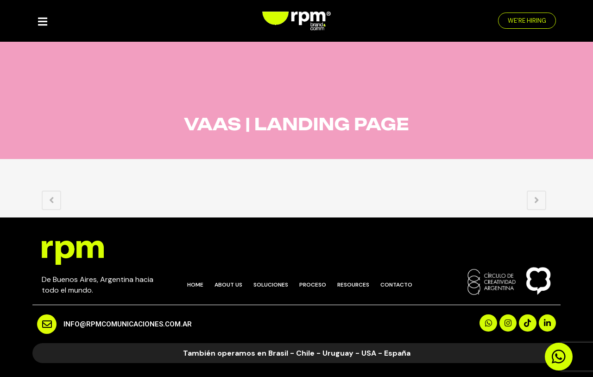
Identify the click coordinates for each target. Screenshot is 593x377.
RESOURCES (353, 284)
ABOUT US (228, 284)
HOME (195, 284)
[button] (527, 21)
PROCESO (312, 284)
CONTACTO (396, 284)
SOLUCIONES (270, 284)
